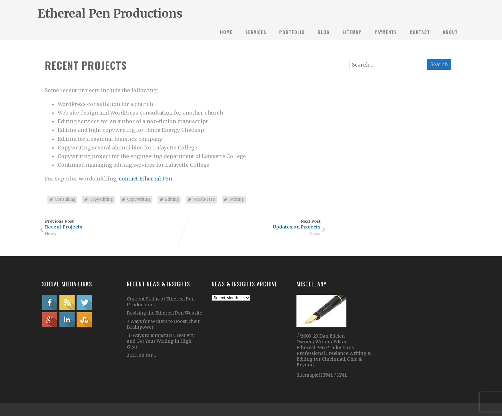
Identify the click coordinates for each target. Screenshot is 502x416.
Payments (386, 31)
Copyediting (101, 199)
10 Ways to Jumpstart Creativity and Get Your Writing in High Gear (161, 341)
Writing (236, 199)
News (50, 233)
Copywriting (139, 199)
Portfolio (292, 31)
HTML (325, 375)
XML (342, 375)
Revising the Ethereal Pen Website (164, 313)
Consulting (65, 199)
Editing (172, 199)
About (450, 31)
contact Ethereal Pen (145, 178)
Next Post (251, 224)
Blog (323, 31)
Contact (420, 31)
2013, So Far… (141, 355)
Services (255, 31)
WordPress (204, 199)
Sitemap (352, 31)
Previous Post (113, 224)
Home (226, 31)
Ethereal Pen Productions (110, 13)
